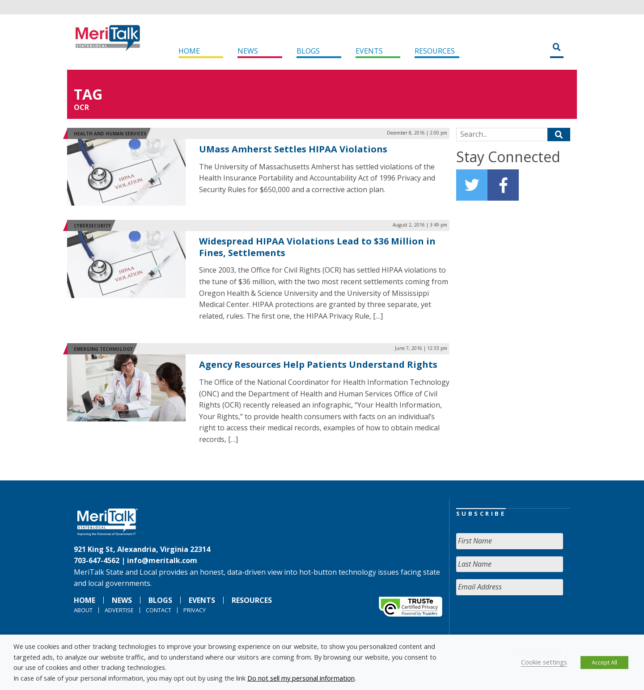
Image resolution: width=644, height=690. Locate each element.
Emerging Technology (103, 349)
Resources (435, 51)
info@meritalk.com (162, 560)
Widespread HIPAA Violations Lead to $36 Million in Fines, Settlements (317, 247)
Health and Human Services (110, 133)
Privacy (194, 610)
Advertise (119, 610)
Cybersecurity (92, 226)
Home (189, 51)
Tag (88, 94)
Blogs (308, 51)
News (247, 51)
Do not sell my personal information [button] (301, 677)
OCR (81, 107)
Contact (158, 610)
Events (369, 51)
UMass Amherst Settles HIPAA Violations (293, 149)
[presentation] (524, 619)
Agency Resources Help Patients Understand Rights (318, 364)
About (83, 610)
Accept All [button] (604, 662)
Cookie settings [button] (544, 661)
